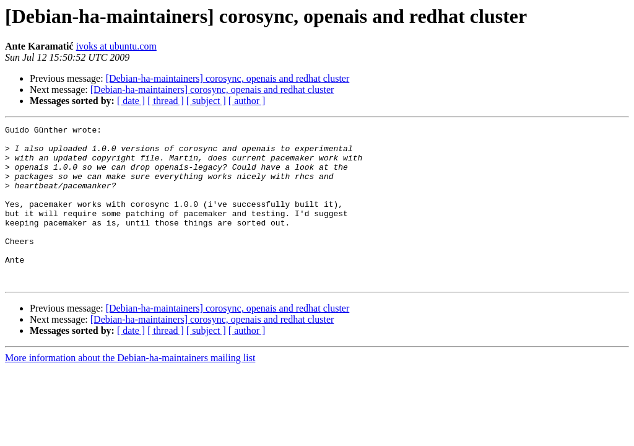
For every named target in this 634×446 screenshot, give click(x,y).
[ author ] (247, 100)
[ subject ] (206, 100)
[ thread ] (165, 100)
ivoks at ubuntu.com (116, 46)
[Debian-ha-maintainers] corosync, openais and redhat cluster (228, 78)
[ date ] (131, 100)
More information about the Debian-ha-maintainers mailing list (130, 389)
